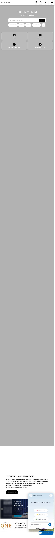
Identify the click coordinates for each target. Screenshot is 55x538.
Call (45, 4)
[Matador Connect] (41, 511)
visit (36, 4)
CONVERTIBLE (36, 25)
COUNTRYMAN (13, 25)
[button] (36, 3)
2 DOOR (21, 25)
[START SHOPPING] (12, 492)
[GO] (42, 20)
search (41, 4)
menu (52, 4)
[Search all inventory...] (27, 20)
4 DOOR (28, 25)
